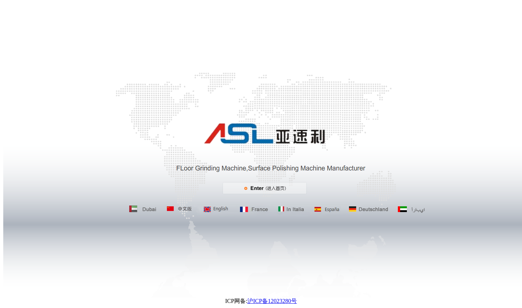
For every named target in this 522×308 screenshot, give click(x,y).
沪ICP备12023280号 (272, 301)
